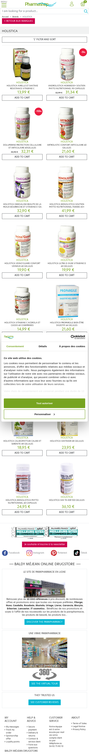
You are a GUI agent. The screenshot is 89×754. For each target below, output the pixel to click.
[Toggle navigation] (4, 4)
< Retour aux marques (18, 21)
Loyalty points (13, 741)
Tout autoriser (44, 403)
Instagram (35, 552)
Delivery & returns (33, 734)
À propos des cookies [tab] (72, 346)
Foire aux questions (33, 746)
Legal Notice (79, 726)
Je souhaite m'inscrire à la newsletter (44, 544)
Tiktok (80, 552)
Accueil (5, 16)
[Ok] (86, 11)
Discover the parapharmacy (45, 621)
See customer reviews (45, 702)
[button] (71, 4)
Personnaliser (44, 414)
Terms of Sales (80, 723)
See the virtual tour (44, 683)
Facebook (11, 552)
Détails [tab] (43, 346)
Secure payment (32, 728)
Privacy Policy (79, 729)
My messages (12, 726)
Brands (15, 16)
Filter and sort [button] (44, 39)
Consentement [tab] (15, 346)
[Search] (42, 11)
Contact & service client (34, 740)
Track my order (10, 731)
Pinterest (59, 552)
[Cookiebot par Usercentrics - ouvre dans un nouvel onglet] (70, 337)
